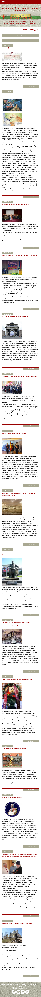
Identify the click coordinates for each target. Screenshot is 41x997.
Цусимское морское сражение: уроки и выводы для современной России (19, 494)
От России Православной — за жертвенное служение (19, 376)
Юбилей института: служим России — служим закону (19, 255)
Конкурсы (12, 25)
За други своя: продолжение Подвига (14, 748)
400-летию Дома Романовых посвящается (15, 204)
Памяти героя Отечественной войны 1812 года (17, 679)
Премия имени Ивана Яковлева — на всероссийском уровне (19, 553)
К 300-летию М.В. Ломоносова (12, 797)
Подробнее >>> (31, 86)
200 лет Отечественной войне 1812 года (15, 316)
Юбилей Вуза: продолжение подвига (14, 433)
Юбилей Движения (8, 48)
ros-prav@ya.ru (23, 988)
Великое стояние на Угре (10, 94)
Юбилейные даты (20, 35)
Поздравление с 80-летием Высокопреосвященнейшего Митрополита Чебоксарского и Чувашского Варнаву (20, 855)
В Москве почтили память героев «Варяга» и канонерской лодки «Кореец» (16, 624)
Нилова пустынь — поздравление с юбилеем (17, 923)
